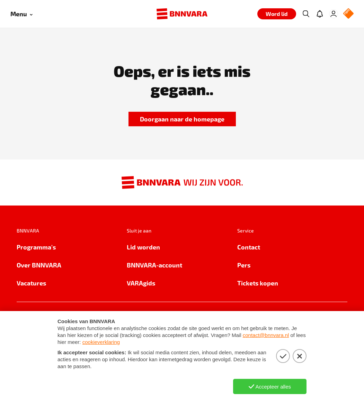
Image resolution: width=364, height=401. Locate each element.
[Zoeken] (306, 14)
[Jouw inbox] (320, 14)
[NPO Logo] (348, 14)
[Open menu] (21, 14)
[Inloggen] (333, 14)
